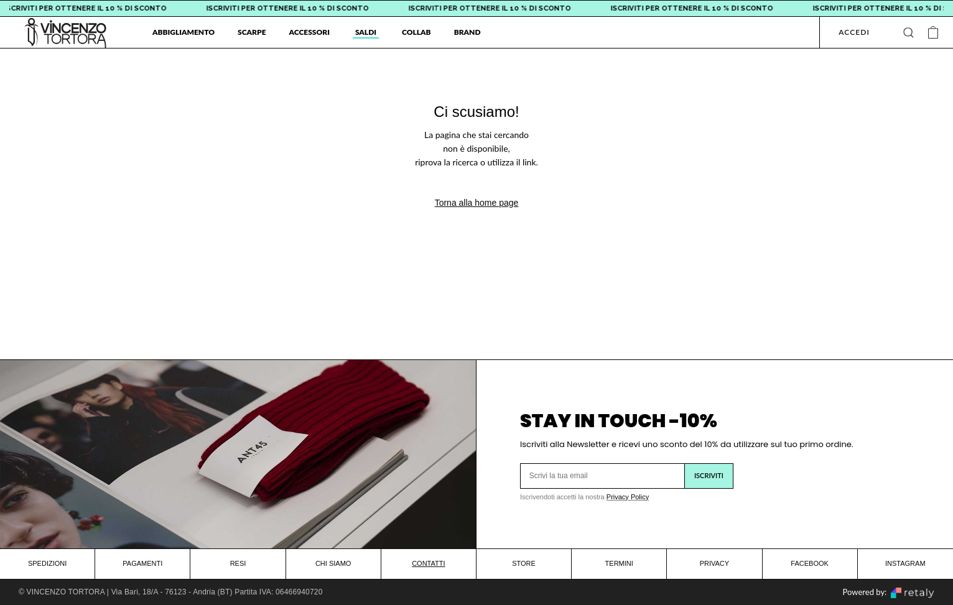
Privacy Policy (628, 497)
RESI (238, 563)
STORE (524, 563)
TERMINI (619, 563)
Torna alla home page (477, 203)
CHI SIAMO (333, 563)
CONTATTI (428, 563)
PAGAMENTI (142, 563)
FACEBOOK (810, 563)
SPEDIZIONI (47, 563)
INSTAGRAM (905, 563)
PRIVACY (714, 563)
